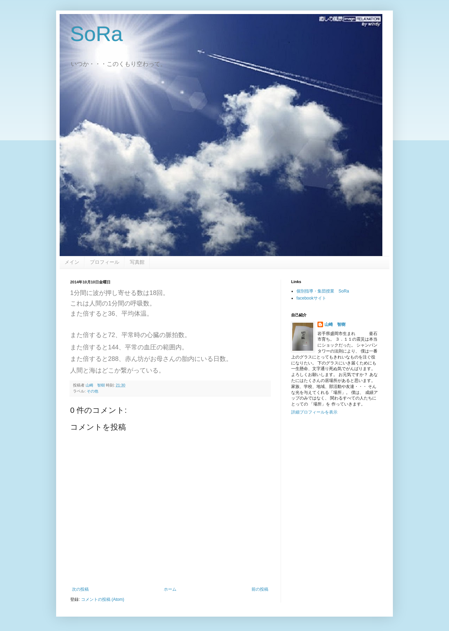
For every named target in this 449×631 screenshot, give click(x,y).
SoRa (96, 34)
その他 (92, 391)
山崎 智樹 (335, 324)
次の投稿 (80, 589)
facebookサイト (311, 298)
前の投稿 (260, 589)
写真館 (137, 262)
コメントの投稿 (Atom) (102, 599)
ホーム (170, 589)
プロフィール (104, 262)
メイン (72, 262)
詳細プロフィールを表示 (314, 412)
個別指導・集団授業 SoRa (322, 291)
